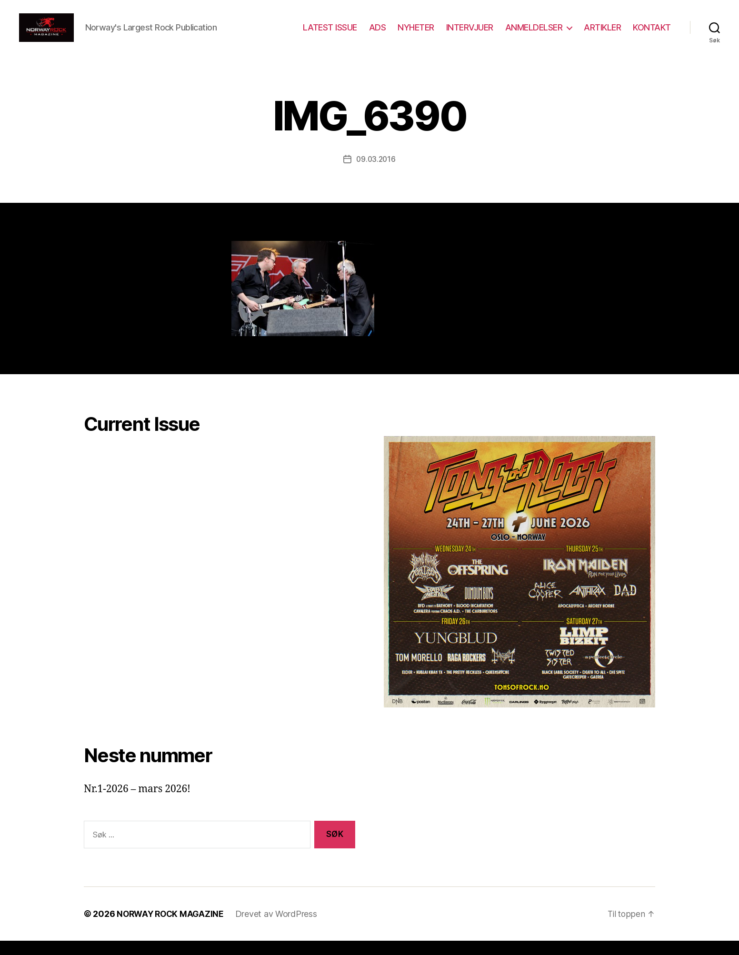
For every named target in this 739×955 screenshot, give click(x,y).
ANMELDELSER (534, 35)
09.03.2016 (375, 173)
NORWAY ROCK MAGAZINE (172, 928)
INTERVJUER (469, 35)
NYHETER (416, 35)
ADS (377, 35)
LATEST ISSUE (330, 35)
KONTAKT (652, 35)
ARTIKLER (602, 35)
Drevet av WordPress (280, 928)
